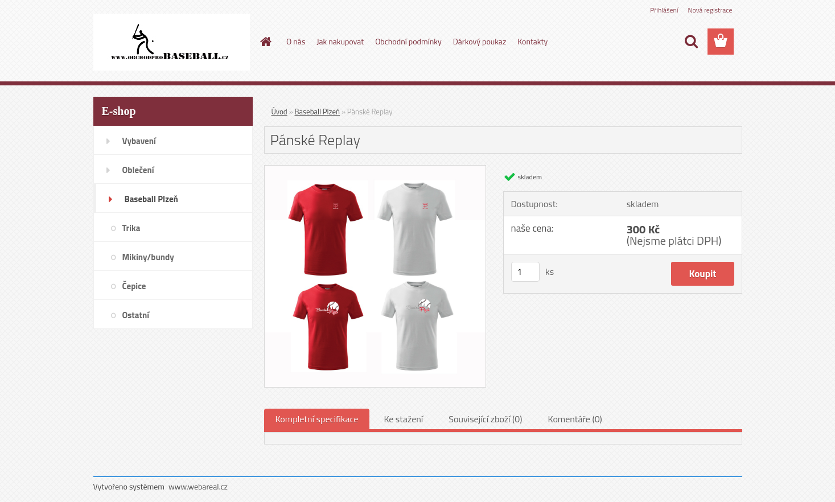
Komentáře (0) (575, 419)
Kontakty (532, 41)
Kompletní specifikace (317, 419)
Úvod (279, 111)
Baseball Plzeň (317, 111)
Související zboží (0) (485, 419)
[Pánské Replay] (375, 170)
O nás (295, 41)
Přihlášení (664, 10)
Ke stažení (403, 419)
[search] (691, 41)
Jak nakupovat (340, 41)
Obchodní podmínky (408, 41)
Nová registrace (710, 10)
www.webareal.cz (198, 486)
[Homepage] (265, 41)
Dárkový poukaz (480, 41)
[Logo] (171, 42)
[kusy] (525, 272)
